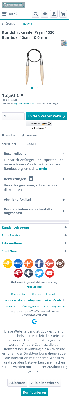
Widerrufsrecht (53, 300)
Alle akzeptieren (45, 382)
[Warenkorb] (63, 14)
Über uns (37, 294)
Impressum (58, 306)
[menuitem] (10, 14)
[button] (39, 125)
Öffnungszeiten (30, 306)
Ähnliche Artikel (17, 199)
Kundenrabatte (19, 294)
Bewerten (30, 135)
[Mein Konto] (54, 14)
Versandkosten (34, 286)
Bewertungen (15, 179)
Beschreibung (15, 153)
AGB (45, 306)
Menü (10, 13)
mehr (42, 168)
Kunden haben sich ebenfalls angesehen (28, 211)
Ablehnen (17, 382)
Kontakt (50, 294)
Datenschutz (11, 306)
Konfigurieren (34, 392)
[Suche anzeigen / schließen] (35, 14)
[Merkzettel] (44, 14)
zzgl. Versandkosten (24, 103)
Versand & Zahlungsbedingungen (23, 300)
